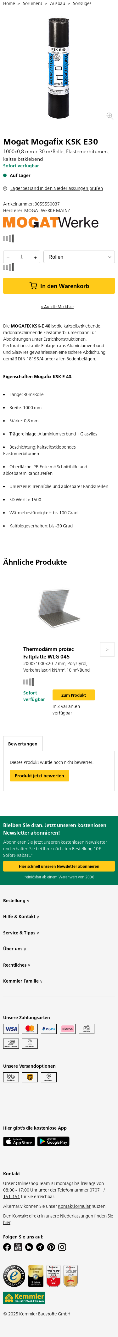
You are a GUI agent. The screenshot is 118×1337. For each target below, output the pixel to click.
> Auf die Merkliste (57, 306)
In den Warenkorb (59, 286)
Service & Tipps (21, 932)
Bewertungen (22, 743)
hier (6, 1222)
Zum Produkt (73, 695)
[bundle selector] (79, 257)
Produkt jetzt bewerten (39, 775)
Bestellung (16, 900)
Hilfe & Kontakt (21, 916)
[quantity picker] (22, 257)
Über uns (14, 948)
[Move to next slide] (107, 649)
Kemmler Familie (22, 981)
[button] (110, 116)
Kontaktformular (74, 1206)
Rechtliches (16, 965)
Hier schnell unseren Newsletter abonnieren (59, 866)
